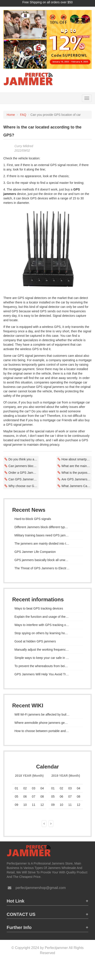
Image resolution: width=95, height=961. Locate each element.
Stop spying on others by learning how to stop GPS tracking (47, 633)
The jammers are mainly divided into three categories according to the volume (47, 543)
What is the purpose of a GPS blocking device (76, 472)
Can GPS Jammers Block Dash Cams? (23, 479)
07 (33, 796)
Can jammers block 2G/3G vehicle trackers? (23, 466)
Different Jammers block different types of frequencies (47, 527)
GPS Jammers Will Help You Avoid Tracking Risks (47, 674)
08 (78, 796)
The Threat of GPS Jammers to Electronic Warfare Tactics (47, 568)
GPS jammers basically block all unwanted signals (47, 560)
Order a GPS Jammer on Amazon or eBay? (23, 472)
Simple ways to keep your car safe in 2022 (43, 658)
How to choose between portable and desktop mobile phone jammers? (47, 731)
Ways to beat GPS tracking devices (38, 608)
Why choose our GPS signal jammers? (23, 486)
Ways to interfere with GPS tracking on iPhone (46, 625)
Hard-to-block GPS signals (32, 519)
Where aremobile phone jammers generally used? (47, 722)
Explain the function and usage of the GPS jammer (47, 616)
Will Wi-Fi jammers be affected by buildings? (44, 714)
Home (11, 114)
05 (16, 796)
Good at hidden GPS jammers (35, 641)
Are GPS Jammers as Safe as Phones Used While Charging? (76, 479)
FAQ (23, 114)
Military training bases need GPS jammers (43, 535)
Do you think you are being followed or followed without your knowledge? (23, 459)
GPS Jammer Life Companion (35, 552)
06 (61, 796)
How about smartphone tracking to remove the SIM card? (76, 459)
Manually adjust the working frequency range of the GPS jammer (47, 649)
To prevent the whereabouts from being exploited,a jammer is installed (47, 666)
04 (78, 788)
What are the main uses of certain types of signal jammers (76, 466)
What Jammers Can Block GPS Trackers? (76, 486)
